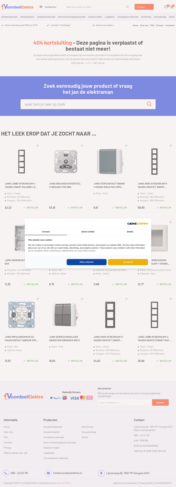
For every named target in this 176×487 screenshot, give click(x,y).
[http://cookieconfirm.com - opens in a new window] (137, 223)
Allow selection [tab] (87, 262)
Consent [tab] (46, 232)
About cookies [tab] (88, 232)
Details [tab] (130, 232)
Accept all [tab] (128, 262)
